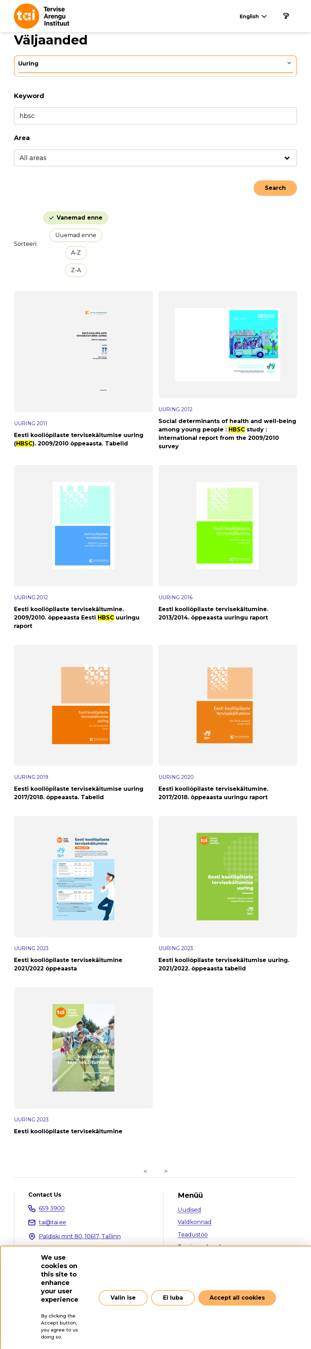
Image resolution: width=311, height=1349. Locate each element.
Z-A (76, 270)
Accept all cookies (237, 1297)
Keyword (29, 96)
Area (22, 138)
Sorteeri (25, 244)
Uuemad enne (75, 235)
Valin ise (123, 1297)
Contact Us (44, 1195)
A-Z (76, 252)
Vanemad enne (80, 217)
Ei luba (173, 1297)
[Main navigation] (286, 16)
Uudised (189, 1209)
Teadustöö (193, 1234)
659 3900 (52, 1208)
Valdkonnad (195, 1222)
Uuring (28, 63)
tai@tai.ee (52, 1222)
